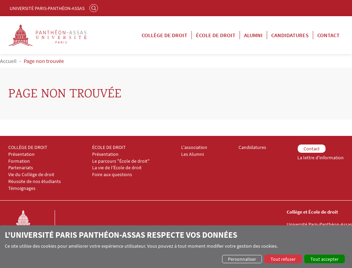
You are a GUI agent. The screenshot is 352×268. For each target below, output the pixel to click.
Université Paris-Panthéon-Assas (47, 8)
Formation (19, 161)
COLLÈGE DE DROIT (27, 147)
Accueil (8, 60)
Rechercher (94, 8)
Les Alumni (192, 154)
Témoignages (21, 188)
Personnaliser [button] (242, 259)
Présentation (21, 154)
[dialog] (176, 246)
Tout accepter (324, 259)
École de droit (215, 35)
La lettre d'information (320, 158)
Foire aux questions (112, 175)
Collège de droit (164, 35)
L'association (194, 147)
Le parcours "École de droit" (121, 161)
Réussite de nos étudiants (34, 181)
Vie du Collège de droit (31, 175)
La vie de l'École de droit (117, 168)
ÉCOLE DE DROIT (109, 147)
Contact (328, 35)
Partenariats (20, 168)
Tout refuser (283, 259)
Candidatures (290, 35)
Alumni (253, 35)
